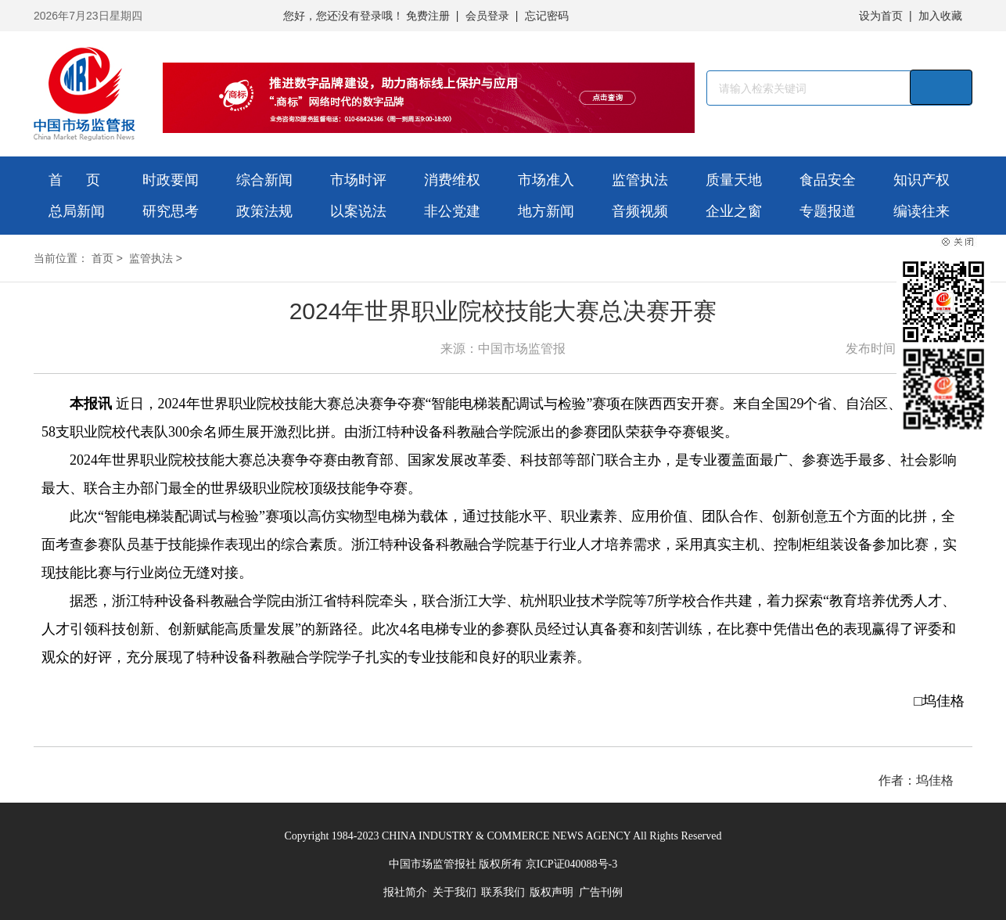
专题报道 (827, 211)
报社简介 (405, 892)
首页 (102, 258)
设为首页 (881, 15)
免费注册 (428, 15)
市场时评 (358, 180)
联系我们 (503, 892)
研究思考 (170, 211)
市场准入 (546, 180)
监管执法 (640, 180)
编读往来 (921, 211)
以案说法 (358, 211)
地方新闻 (546, 211)
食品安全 (827, 180)
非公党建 (452, 211)
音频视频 (640, 211)
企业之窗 (734, 211)
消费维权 (452, 180)
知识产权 (921, 180)
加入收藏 (940, 15)
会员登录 (487, 15)
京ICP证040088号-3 (571, 864)
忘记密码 (547, 15)
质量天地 (734, 180)
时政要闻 (170, 180)
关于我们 (454, 892)
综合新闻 (264, 180)
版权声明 (551, 892)
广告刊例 (601, 892)
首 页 (74, 180)
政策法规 (264, 211)
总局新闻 (77, 211)
